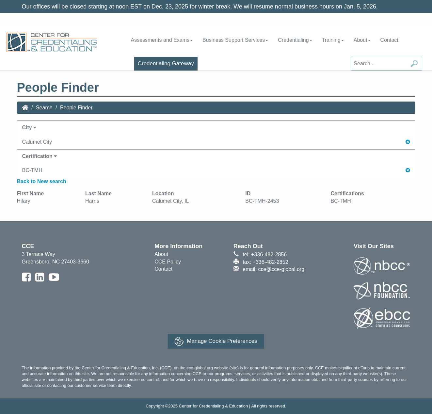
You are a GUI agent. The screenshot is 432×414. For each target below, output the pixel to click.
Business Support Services (235, 40)
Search (44, 107)
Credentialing (295, 40)
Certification (39, 156)
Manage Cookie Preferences (216, 341)
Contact (389, 40)
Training (333, 40)
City (29, 127)
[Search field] (386, 63)
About (362, 40)
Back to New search (41, 181)
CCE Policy (167, 261)
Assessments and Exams (162, 40)
